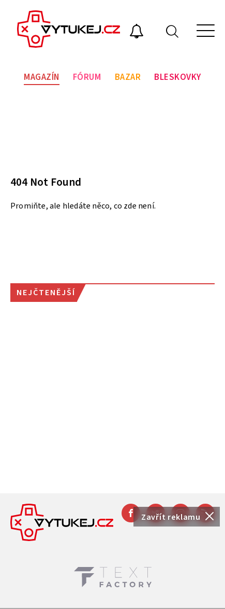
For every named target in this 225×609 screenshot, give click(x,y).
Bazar (128, 77)
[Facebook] (131, 513)
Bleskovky (177, 77)
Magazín (41, 77)
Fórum (87, 77)
